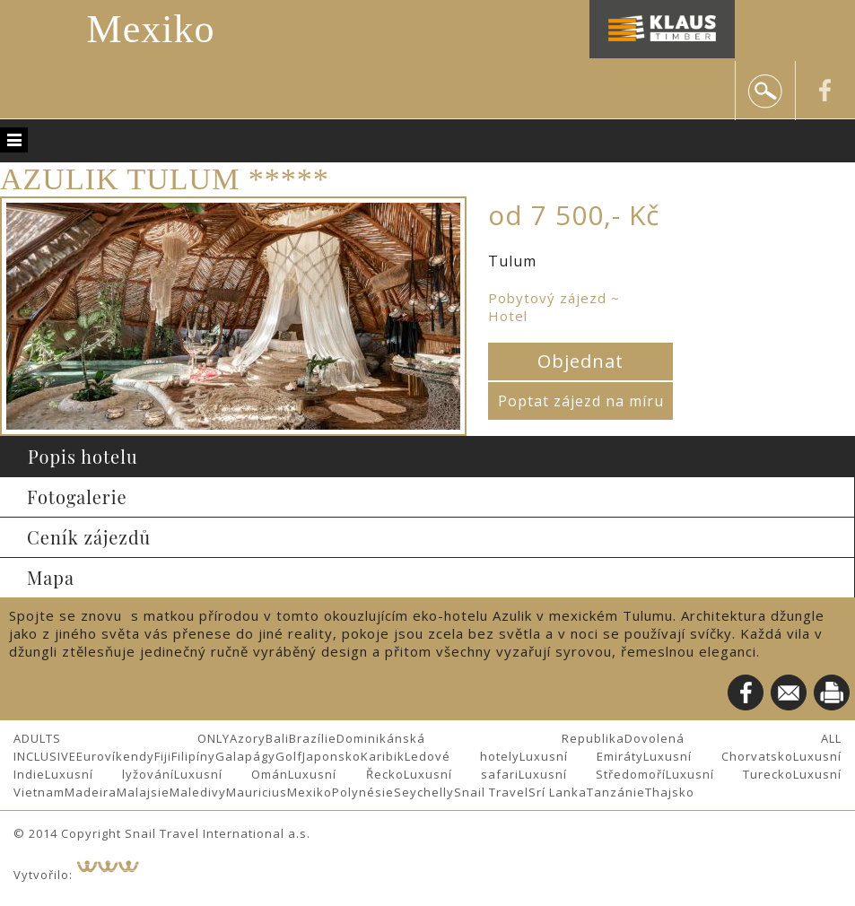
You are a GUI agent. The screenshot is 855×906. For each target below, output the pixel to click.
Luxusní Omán (231, 774)
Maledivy (198, 792)
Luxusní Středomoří (592, 774)
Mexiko (151, 29)
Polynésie (363, 792)
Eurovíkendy (115, 756)
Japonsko (331, 756)
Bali (277, 738)
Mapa (50, 577)
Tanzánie (616, 792)
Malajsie (143, 792)
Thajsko (669, 792)
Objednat (580, 361)
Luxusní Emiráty (581, 756)
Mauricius (256, 792)
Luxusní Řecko (345, 774)
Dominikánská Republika (480, 738)
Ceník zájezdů (89, 537)
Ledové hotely (462, 756)
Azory (248, 738)
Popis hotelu (83, 456)
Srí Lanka (557, 792)
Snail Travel (491, 792)
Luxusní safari (461, 774)
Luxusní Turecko (729, 774)
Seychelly (424, 792)
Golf (288, 756)
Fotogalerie (77, 496)
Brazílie (312, 738)
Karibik (383, 756)
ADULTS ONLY (121, 738)
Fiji (162, 756)
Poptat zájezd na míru (581, 401)
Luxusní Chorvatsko (718, 756)
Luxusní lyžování (109, 774)
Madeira (91, 792)
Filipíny (193, 756)
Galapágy (245, 756)
